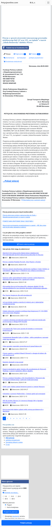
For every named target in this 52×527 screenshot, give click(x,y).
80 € (13, 504)
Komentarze (9, 58)
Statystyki (21, 58)
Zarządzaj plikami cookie (14, 448)
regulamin (15, 522)
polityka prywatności (36, 58)
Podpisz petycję (26, 208)
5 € (6, 502)
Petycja (7, 54)
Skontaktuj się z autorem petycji (33, 200)
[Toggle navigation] (48, 2)
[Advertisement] (26, 21)
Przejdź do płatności (11, 517)
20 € (19, 502)
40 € (6, 504)
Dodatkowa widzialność (13, 62)
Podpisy (34, 54)
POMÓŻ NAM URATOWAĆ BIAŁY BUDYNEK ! (18, 226)
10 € (12, 502)
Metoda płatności (9, 508)
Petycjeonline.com (9, 2)
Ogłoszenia (20, 54)
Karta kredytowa (12, 513)
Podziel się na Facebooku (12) (15, 47)
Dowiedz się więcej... (11, 498)
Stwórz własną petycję (25, 250)
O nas (8, 450)
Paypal (9, 510)
